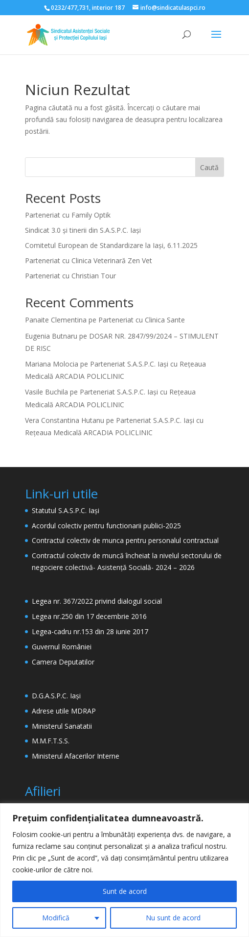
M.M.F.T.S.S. (50, 740)
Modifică (55, 917)
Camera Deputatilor (63, 661)
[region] (124, 870)
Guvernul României (61, 646)
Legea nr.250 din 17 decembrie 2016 (89, 616)
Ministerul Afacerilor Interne (75, 756)
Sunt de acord (125, 891)
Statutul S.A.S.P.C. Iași (65, 510)
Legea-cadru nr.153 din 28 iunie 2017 (90, 631)
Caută (209, 167)
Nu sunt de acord (173, 917)
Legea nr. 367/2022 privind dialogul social (97, 601)
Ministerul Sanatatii (62, 726)
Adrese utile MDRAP (64, 710)
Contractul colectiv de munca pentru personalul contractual (125, 540)
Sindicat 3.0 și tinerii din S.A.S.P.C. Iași (83, 230)
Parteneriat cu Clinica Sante (141, 319)
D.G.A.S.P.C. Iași (56, 695)
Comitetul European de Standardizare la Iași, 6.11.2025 (111, 245)
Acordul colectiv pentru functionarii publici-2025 (106, 525)
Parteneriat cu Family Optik (68, 215)
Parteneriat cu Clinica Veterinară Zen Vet (88, 260)
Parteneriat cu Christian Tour (70, 275)
